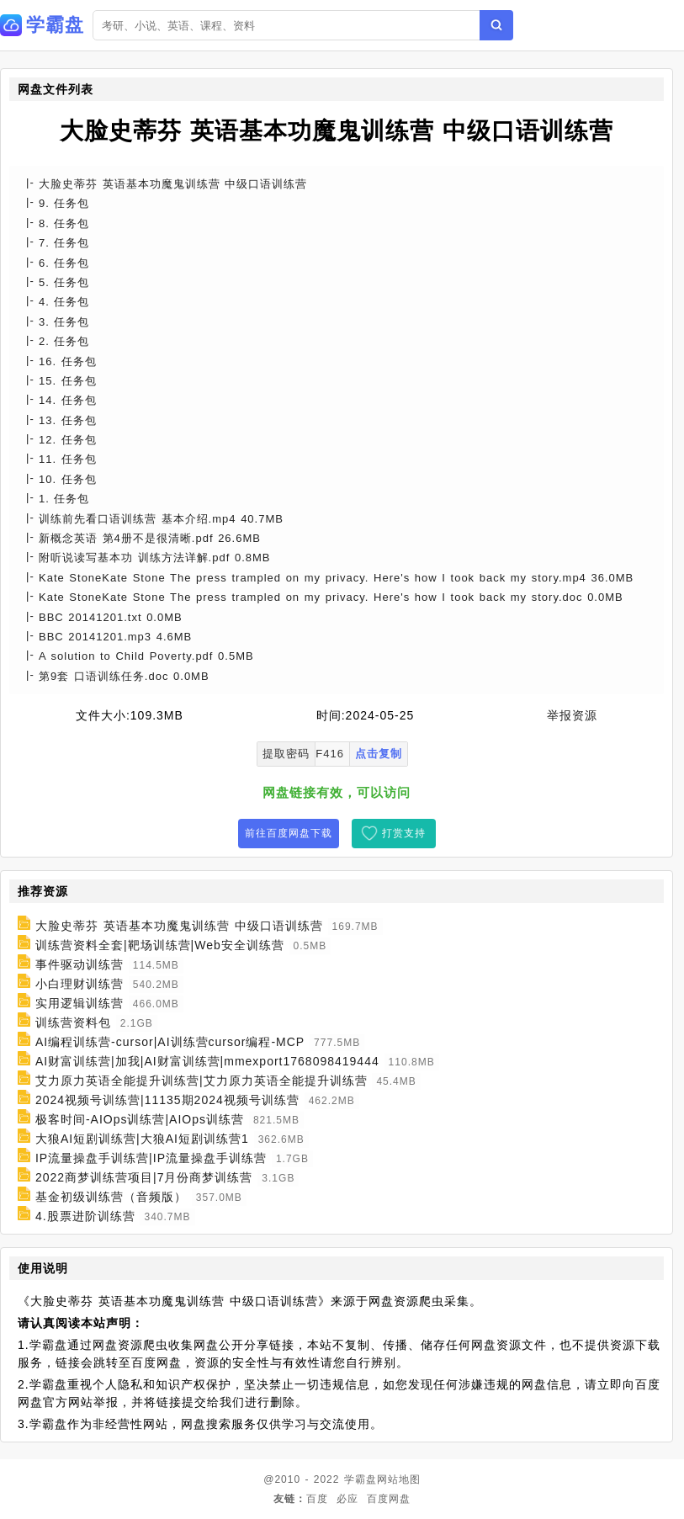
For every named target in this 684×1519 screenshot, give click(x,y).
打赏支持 (404, 833)
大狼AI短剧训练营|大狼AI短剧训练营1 (142, 1138)
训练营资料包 (73, 1022)
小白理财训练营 (79, 984)
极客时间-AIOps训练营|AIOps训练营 (139, 1119)
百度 (317, 1499)
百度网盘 (389, 1499)
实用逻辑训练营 (79, 1003)
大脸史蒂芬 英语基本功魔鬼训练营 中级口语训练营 (179, 925)
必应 (347, 1499)
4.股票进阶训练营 (85, 1216)
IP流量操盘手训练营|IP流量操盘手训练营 (151, 1158)
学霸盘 (360, 1479)
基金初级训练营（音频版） (111, 1196)
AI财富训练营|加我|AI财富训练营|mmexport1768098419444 (207, 1061)
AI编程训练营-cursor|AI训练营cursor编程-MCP (170, 1042)
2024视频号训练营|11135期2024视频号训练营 (167, 1100)
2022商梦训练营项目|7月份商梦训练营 (144, 1177)
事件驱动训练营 (79, 964)
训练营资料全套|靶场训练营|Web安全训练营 (159, 945)
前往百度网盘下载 (288, 833)
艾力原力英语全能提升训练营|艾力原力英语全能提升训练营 (201, 1080)
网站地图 (399, 1479)
